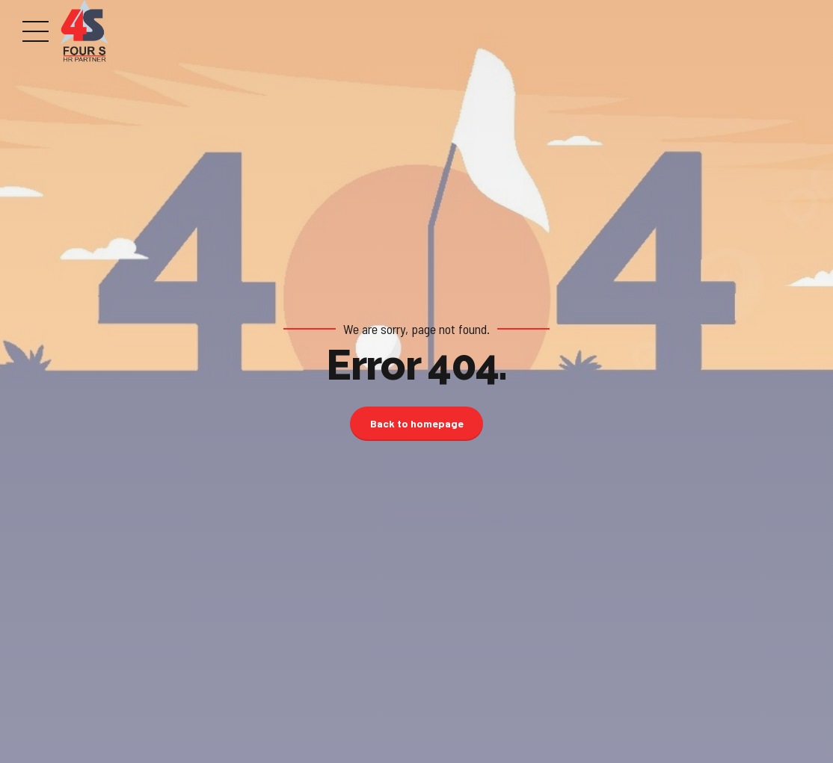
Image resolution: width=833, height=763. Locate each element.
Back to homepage (417, 423)
